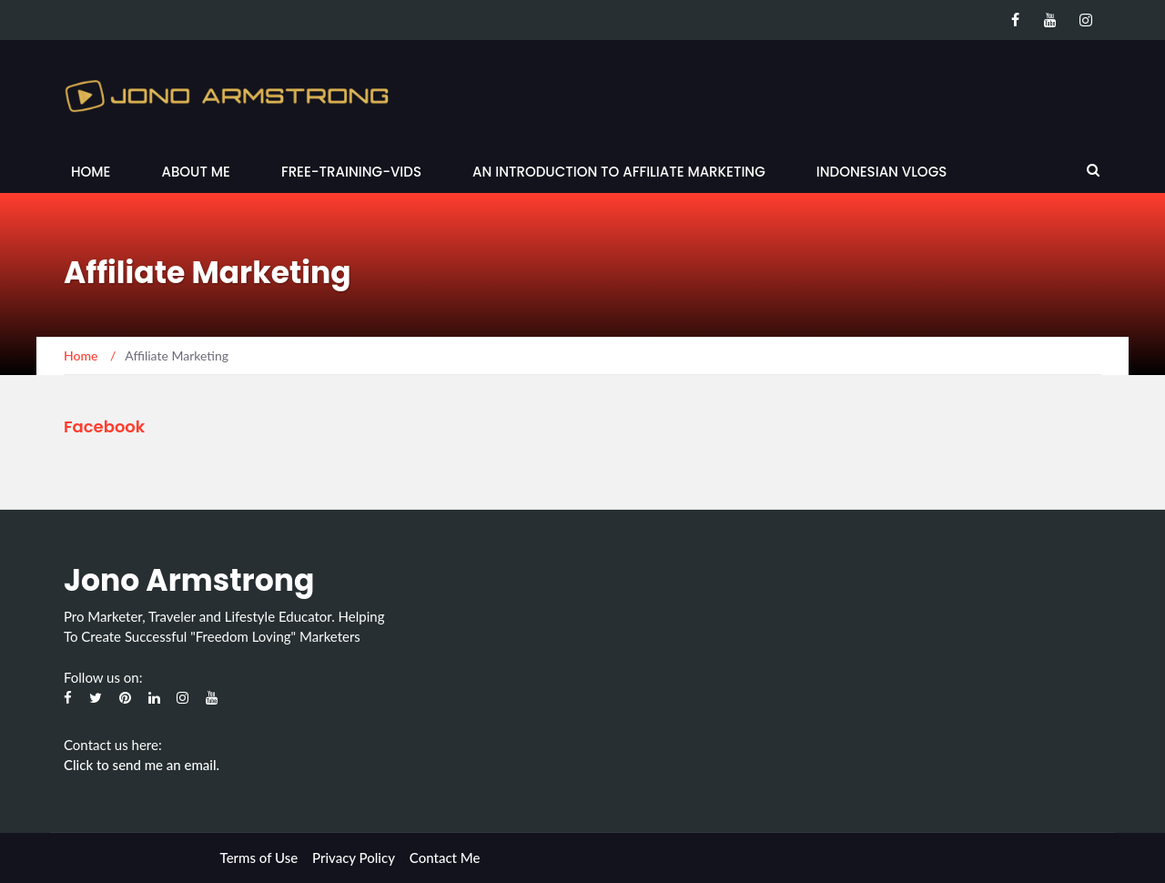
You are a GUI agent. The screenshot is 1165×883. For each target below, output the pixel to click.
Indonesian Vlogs (881, 171)
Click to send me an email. (141, 764)
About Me (195, 171)
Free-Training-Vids (351, 171)
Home (90, 171)
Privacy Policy (353, 857)
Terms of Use (259, 857)
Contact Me (445, 857)
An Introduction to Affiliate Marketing (618, 171)
